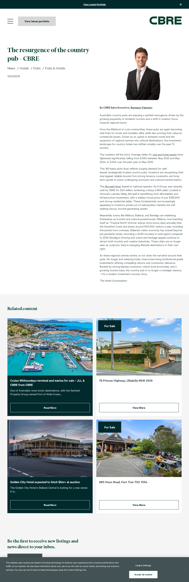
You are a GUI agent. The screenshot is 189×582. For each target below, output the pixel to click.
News (11, 68)
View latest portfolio (36, 21)
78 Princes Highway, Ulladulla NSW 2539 (125, 387)
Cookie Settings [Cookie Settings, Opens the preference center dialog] (143, 565)
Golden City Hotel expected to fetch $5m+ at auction (45, 488)
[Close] (185, 569)
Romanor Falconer (141, 107)
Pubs (37, 68)
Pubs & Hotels (55, 68)
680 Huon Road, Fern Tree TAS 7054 (123, 488)
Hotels (24, 68)
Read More (50, 414)
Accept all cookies (143, 574)
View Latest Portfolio (94, 4)
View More (138, 414)
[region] (94, 569)
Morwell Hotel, (113, 186)
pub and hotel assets (165, 154)
